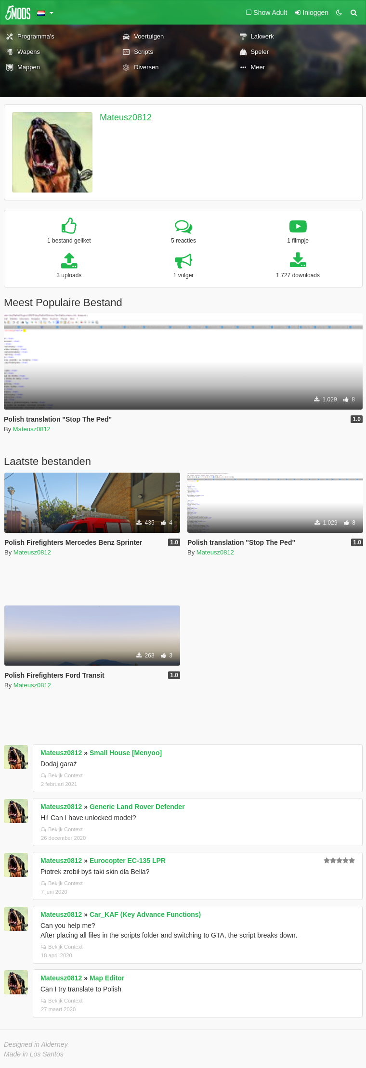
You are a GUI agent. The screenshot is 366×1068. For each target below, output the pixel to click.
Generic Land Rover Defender (137, 807)
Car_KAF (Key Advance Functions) (145, 914)
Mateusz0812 (126, 117)
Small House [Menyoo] (126, 753)
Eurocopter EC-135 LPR (128, 860)
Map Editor (107, 978)
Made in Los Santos (34, 1054)
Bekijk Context (62, 775)
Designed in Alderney (36, 1044)
